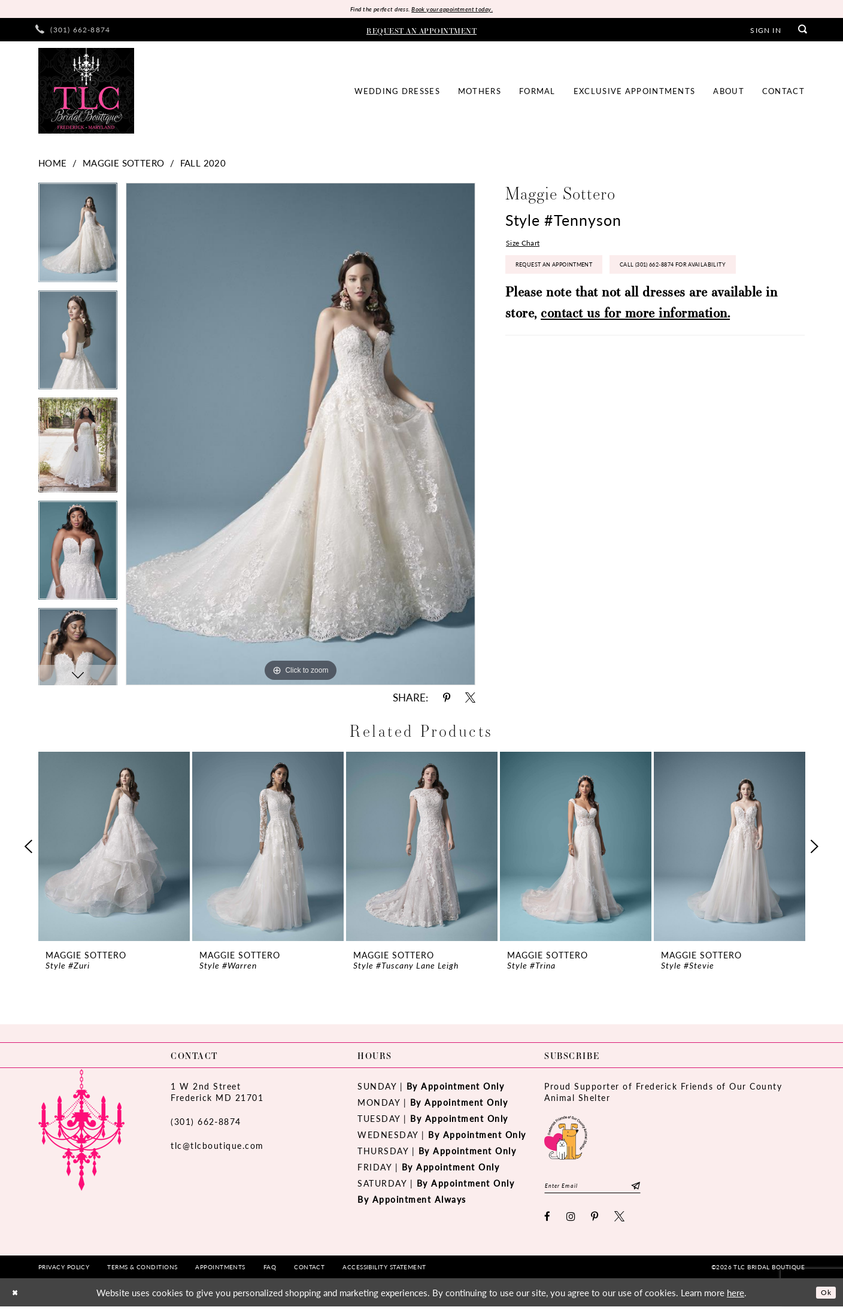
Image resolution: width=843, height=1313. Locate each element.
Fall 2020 (203, 165)
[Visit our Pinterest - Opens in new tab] (595, 1223)
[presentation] (114, 848)
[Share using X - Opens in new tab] (470, 700)
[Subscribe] (661, 1190)
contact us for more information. (635, 357)
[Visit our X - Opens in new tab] (620, 1223)
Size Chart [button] (527, 247)
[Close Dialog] (17, 1298)
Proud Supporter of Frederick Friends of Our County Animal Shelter (663, 1094)
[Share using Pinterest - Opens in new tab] (446, 700)
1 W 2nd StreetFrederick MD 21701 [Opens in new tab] (217, 1094)
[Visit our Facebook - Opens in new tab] (547, 1223)
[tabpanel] (77, 239)
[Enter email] (605, 1190)
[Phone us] (73, 32)
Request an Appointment (570, 275)
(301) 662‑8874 (206, 1124)
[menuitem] (73, 32)
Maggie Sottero (124, 165)
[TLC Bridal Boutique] (86, 93)
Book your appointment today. (462, 10)
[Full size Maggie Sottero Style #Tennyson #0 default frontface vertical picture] (300, 436)
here (735, 1299)
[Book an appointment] (421, 32)
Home (52, 165)
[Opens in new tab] (565, 1138)
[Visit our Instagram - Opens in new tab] (571, 1223)
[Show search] (803, 32)
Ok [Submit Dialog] (823, 1298)
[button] (765, 32)
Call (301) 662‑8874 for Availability (588, 307)
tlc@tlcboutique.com (217, 1148)
